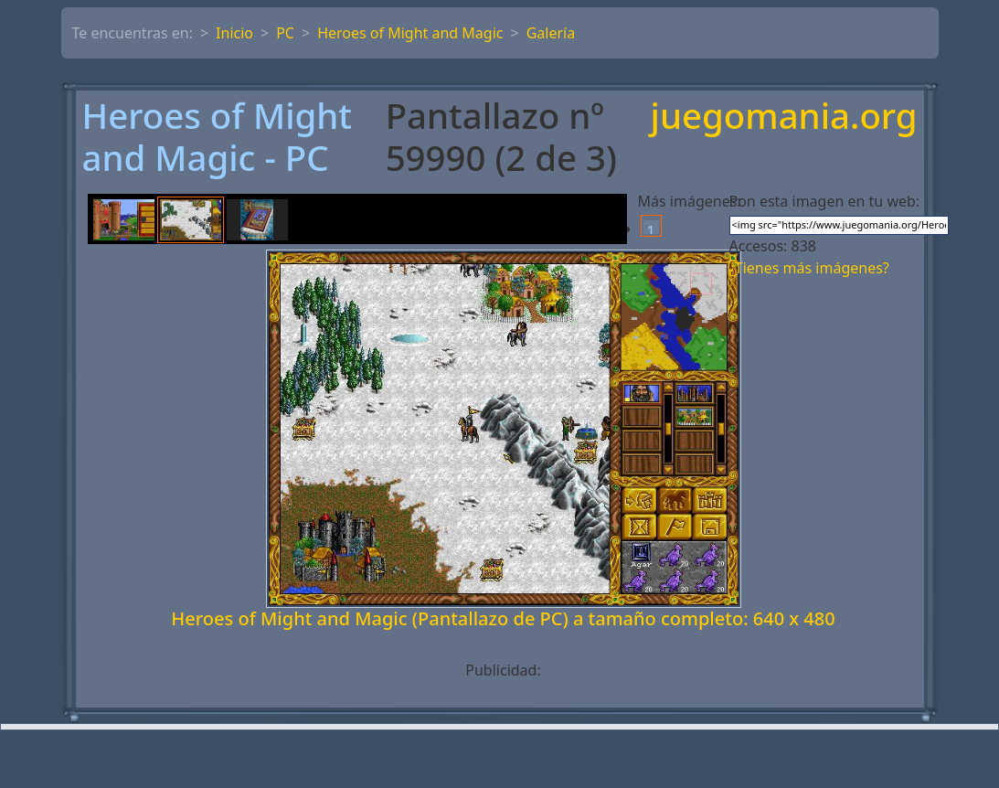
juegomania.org (784, 116)
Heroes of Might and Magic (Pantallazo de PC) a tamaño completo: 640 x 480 (502, 618)
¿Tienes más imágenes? (809, 268)
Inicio (234, 33)
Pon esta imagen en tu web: (824, 201)
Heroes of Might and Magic (410, 33)
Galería (551, 33)
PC (285, 33)
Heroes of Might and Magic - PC (217, 136)
